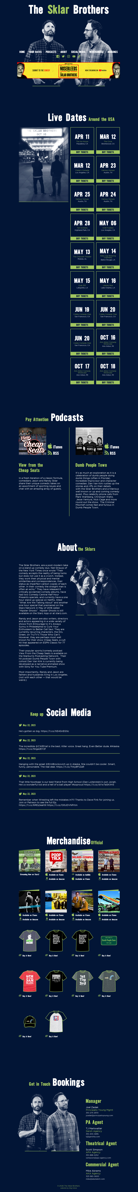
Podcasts (51, 52)
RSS (56, 453)
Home (22, 52)
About (63, 52)
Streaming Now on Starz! (29, 874)
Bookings (113, 52)
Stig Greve (73, 1188)
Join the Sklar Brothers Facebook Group (57, 56)
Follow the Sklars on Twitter (63, 56)
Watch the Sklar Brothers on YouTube (73, 56)
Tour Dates (35, 52)
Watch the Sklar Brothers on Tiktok (79, 56)
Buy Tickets (82, 152)
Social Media (78, 52)
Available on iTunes (56, 875)
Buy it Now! (27, 955)
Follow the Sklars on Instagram (68, 56)
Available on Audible (83, 875)
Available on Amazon (57, 879)
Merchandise (96, 52)
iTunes (57, 447)
